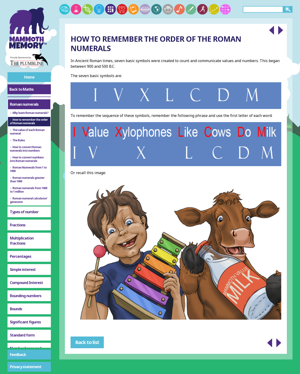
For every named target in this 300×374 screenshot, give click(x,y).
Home (29, 77)
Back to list (87, 342)
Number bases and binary (25, 340)
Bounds (16, 298)
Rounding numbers (25, 285)
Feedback (18, 354)
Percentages (20, 245)
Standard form (22, 324)
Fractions (17, 214)
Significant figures (25, 311)
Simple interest (23, 258)
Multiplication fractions (22, 230)
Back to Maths (21, 89)
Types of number (24, 201)
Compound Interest (26, 271)
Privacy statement (25, 366)
